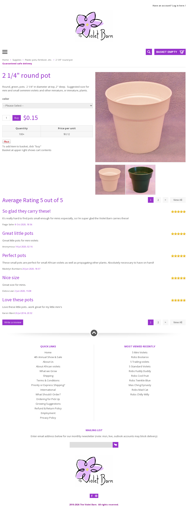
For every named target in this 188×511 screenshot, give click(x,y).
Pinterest (96, 496)
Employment (48, 413)
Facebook (92, 496)
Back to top (94, 333)
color (5, 98)
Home (5, 59)
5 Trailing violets (139, 361)
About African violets (48, 366)
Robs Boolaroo (140, 357)
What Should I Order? (48, 394)
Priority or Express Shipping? (48, 385)
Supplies (16, 59)
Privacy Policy (48, 417)
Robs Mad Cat (140, 389)
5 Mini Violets (140, 352)
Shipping (48, 375)
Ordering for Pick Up (48, 399)
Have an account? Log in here (168, 5)
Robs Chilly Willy (139, 394)
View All (177, 200)
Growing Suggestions (48, 403)
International (48, 389)
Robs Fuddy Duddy (140, 371)
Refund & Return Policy (48, 408)
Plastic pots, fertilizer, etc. (38, 59)
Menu (14, 51)
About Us (48, 361)
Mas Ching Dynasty (140, 385)
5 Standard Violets (140, 366)
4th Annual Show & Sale (48, 357)
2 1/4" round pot (64, 59)
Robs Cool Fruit (140, 375)
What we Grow (48, 371)
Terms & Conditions (48, 380)
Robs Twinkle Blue (140, 380)
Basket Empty (166, 52)
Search (149, 52)
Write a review (12, 322)
